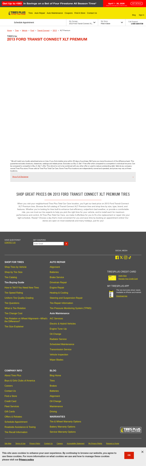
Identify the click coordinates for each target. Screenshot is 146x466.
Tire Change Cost (13, 313)
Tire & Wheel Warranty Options (65, 421)
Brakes (53, 386)
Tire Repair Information (61, 303)
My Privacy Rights (95, 444)
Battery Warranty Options (62, 426)
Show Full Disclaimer (20, 176)
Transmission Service (60, 349)
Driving (53, 411)
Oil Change (55, 334)
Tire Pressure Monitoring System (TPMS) (70, 308)
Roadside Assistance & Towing (20, 427)
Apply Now (122, 276)
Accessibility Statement (75, 444)
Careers (9, 386)
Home (9, 30)
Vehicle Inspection (59, 354)
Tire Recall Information (16, 432)
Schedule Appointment (16, 422)
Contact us (10, 243)
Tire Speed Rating (14, 293)
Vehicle (24, 30)
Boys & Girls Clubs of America (20, 380)
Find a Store (11, 396)
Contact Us (10, 391)
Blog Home (55, 375)
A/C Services (56, 318)
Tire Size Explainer (14, 326)
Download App (121, 296)
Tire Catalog (11, 277)
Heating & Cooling (59, 293)
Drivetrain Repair (58, 282)
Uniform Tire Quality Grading (19, 298)
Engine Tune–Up (58, 329)
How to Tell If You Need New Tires (22, 287)
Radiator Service (58, 339)
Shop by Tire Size (13, 272)
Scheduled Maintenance (62, 344)
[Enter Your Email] (48, 243)
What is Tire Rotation (15, 308)
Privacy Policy (35, 444)
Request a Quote (112, 444)
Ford (32, 30)
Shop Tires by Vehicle (16, 267)
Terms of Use (20, 444)
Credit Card (10, 401)
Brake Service (57, 277)
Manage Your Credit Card (128, 279)
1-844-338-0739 (137, 24)
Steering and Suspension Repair (66, 298)
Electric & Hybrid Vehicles (63, 323)
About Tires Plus (13, 375)
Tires (17, 30)
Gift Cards (10, 411)
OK (129, 455)
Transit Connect (43, 30)
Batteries (54, 272)
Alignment (55, 267)
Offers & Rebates (13, 416)
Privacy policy (26, 460)
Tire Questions (12, 303)
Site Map (8, 444)
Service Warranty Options (63, 432)
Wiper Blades (56, 360)
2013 (55, 30)
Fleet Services (12, 406)
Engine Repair (57, 287)
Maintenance (56, 406)
